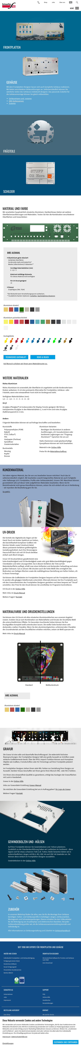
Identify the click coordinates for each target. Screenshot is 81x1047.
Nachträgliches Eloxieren (46, 296)
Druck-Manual (19, 593)
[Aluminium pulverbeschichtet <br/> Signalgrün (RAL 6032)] (43, 322)
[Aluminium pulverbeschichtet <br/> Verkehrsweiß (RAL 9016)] (6, 328)
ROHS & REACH (43, 357)
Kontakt (19, 597)
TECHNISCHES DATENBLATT (16, 357)
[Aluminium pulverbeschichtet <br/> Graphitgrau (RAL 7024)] (58, 322)
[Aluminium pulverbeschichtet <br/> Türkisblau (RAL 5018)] (37, 322)
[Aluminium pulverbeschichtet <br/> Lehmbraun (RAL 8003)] (48, 322)
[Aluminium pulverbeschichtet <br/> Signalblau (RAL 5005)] (32, 322)
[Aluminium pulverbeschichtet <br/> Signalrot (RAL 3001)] (22, 322)
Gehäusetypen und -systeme (20, 98)
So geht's (6, 491)
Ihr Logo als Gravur (63, 789)
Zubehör (12, 103)
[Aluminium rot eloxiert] (11, 309)
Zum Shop (7, 1015)
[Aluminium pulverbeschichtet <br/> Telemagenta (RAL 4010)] (16, 322)
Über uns (62, 2)
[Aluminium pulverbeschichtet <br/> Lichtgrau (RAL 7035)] (69, 322)
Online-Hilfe (56, 447)
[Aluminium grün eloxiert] (22, 309)
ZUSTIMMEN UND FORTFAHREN (65, 1042)
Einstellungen (8, 1043)
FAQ (44, 994)
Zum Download (47, 963)
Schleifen (33, 296)
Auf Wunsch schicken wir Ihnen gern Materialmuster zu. (25, 363)
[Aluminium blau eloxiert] (16, 309)
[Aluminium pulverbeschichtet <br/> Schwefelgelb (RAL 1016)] (6, 322)
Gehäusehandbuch (62, 930)
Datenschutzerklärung (19, 1037)
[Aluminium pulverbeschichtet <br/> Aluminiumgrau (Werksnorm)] (64, 322)
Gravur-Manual (35, 785)
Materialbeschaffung (58, 451)
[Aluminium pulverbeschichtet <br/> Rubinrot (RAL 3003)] (27, 322)
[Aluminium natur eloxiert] (37, 309)
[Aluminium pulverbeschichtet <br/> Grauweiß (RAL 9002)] (74, 322)
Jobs (53, 2)
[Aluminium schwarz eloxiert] (32, 309)
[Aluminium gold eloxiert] (6, 309)
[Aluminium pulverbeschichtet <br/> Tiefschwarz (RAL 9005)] (53, 322)
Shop (45, 2)
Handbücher (46, 1000)
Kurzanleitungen (48, 1003)
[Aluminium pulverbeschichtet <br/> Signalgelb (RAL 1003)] (11, 322)
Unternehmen (8, 994)
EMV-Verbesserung (16, 101)
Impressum (7, 1000)
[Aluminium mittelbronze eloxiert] (27, 309)
